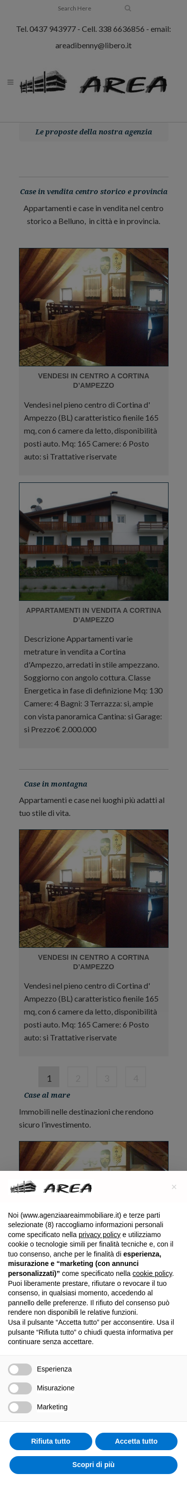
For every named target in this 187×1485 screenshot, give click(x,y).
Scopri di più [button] (93, 1465)
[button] (174, 1187)
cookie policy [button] (152, 1273)
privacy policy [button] (100, 1235)
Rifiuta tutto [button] (50, 1441)
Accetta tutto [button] (136, 1441)
